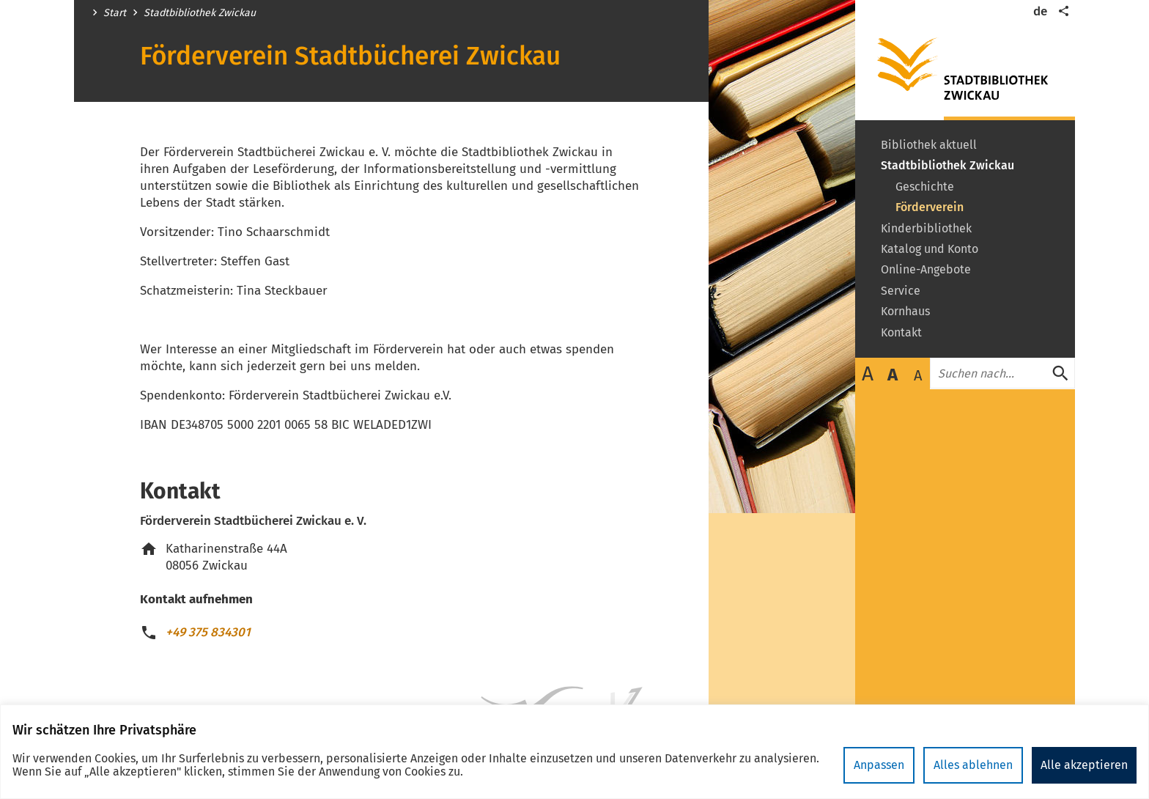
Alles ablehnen (973, 765)
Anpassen (879, 765)
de (1040, 11)
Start (114, 13)
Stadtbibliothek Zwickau (200, 13)
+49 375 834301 (208, 632)
